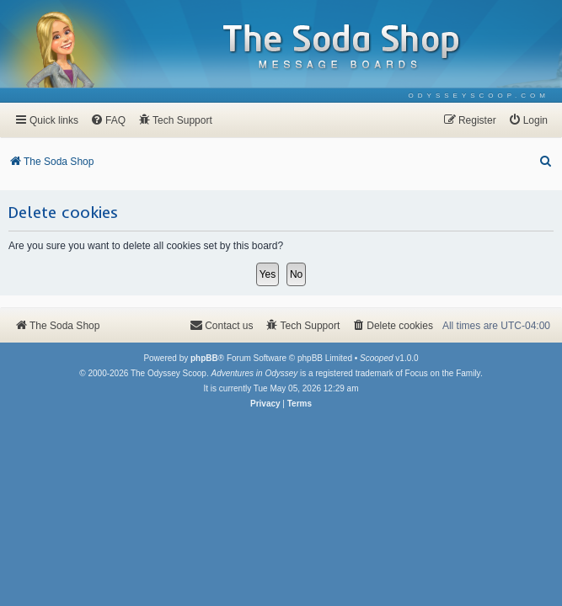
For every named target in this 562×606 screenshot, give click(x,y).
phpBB (204, 358)
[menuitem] (479, 95)
